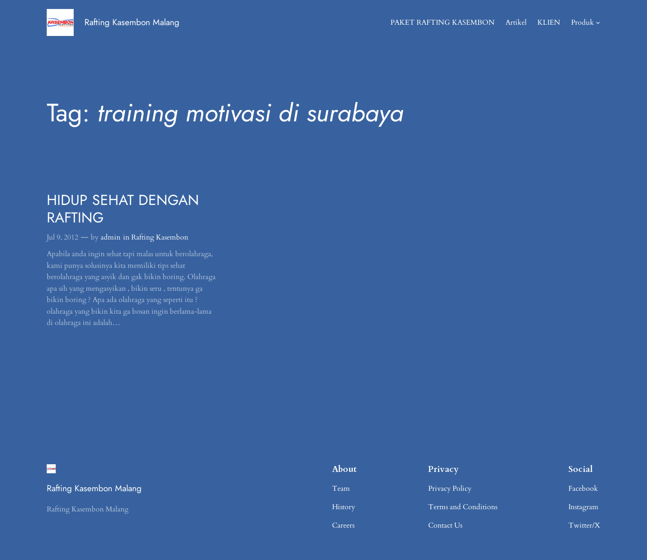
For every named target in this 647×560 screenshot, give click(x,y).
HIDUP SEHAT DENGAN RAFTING (123, 208)
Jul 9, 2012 (62, 237)
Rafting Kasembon (159, 237)
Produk (582, 22)
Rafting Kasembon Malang (131, 22)
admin (110, 237)
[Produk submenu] (598, 22)
